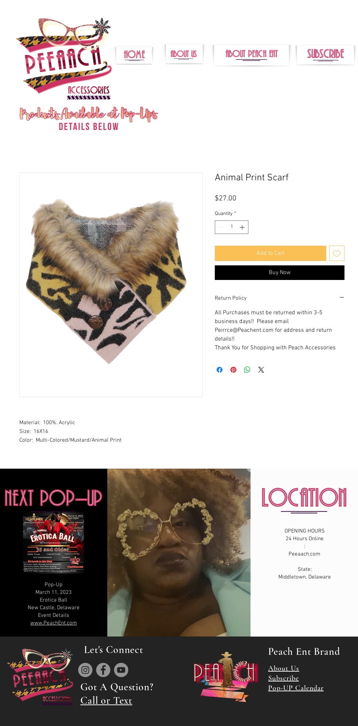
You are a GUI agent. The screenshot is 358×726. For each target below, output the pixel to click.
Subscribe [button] (283, 678)
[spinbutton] (231, 227)
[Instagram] (85, 670)
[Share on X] (261, 369)
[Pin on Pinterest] (233, 369)
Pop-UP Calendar (296, 688)
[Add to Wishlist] (336, 253)
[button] (325, 55)
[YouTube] (121, 670)
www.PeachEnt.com (53, 623)
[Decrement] (220, 227)
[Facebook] (103, 670)
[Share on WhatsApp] (247, 369)
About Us (283, 668)
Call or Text (106, 700)
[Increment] (242, 227)
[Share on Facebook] (219, 369)
